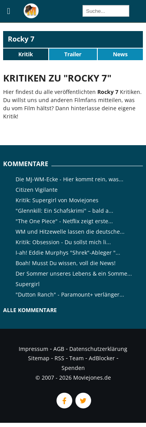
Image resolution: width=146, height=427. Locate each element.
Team (76, 358)
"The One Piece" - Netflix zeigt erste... (64, 221)
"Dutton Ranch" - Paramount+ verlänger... (70, 294)
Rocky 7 (21, 38)
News (120, 54)
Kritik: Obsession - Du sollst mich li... (63, 242)
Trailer (72, 54)
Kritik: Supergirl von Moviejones (57, 200)
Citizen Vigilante (37, 189)
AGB (58, 348)
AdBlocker (102, 358)
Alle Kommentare (30, 310)
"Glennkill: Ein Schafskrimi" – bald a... (64, 210)
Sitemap (38, 358)
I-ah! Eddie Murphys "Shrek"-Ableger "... (68, 252)
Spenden (73, 367)
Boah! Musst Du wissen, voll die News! (66, 263)
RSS (59, 358)
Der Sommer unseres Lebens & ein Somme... (74, 273)
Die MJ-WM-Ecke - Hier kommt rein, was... (69, 179)
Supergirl (28, 284)
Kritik (25, 54)
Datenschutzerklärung (98, 348)
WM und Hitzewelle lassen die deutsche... (70, 231)
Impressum (33, 348)
